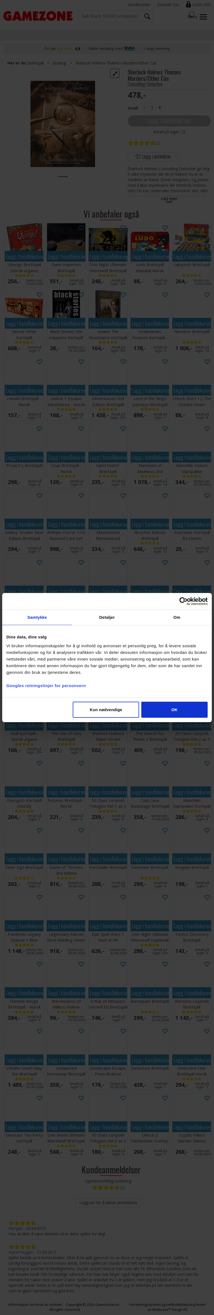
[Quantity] (151, 107)
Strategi (59, 63)
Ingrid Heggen (21, 1252)
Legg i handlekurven (169, 120)
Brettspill (36, 63)
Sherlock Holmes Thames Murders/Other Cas (115, 63)
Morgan (16, 1228)
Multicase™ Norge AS (169, 1309)
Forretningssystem (144, 1304)
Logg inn (201, 4)
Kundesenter (139, 4)
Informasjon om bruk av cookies (35, 1304)
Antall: (133, 108)
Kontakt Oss (168, 4)
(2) (157, 142)
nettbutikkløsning (180, 1304)
